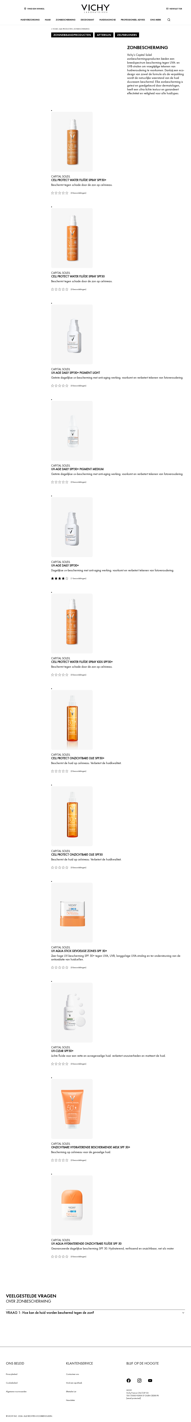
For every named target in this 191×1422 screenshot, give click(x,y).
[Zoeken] (169, 20)
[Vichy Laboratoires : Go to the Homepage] (95, 8)
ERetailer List (71, 1391)
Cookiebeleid (11, 1382)
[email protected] (133, 1398)
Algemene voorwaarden (16, 1391)
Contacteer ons (72, 1374)
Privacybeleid (11, 1374)
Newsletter (70, 1400)
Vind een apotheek (74, 1382)
